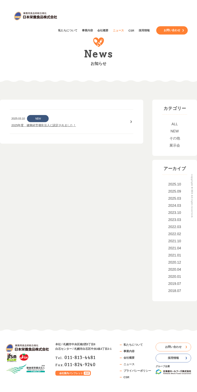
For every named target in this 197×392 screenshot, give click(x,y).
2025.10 (174, 184)
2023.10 (174, 213)
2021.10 (174, 241)
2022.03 (174, 227)
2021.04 (174, 248)
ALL (174, 124)
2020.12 (174, 262)
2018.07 (174, 291)
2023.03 (174, 220)
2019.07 (174, 284)
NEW (175, 131)
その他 (174, 138)
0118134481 (80, 357)
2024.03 (174, 206)
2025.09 (174, 191)
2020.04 (174, 269)
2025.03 (174, 198)
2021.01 (174, 255)
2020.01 (174, 277)
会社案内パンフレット (71, 373)
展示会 (174, 145)
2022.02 (174, 234)
